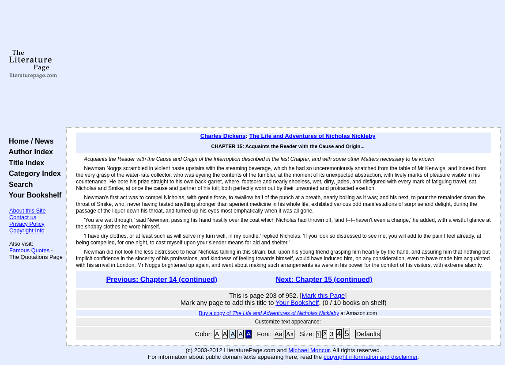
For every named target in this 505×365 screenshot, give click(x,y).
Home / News (29, 141)
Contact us (22, 217)
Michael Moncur (308, 350)
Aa (279, 334)
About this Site (27, 210)
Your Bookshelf (33, 195)
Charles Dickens (223, 136)
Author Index (29, 152)
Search (19, 184)
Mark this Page (323, 295)
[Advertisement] (283, 64)
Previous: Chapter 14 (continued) (161, 279)
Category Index (33, 173)
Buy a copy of (269, 313)
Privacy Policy (27, 224)
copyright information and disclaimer (371, 357)
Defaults (368, 334)
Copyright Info (27, 230)
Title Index (24, 163)
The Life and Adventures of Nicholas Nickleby (312, 136)
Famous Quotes (29, 250)
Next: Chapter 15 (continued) (324, 279)
